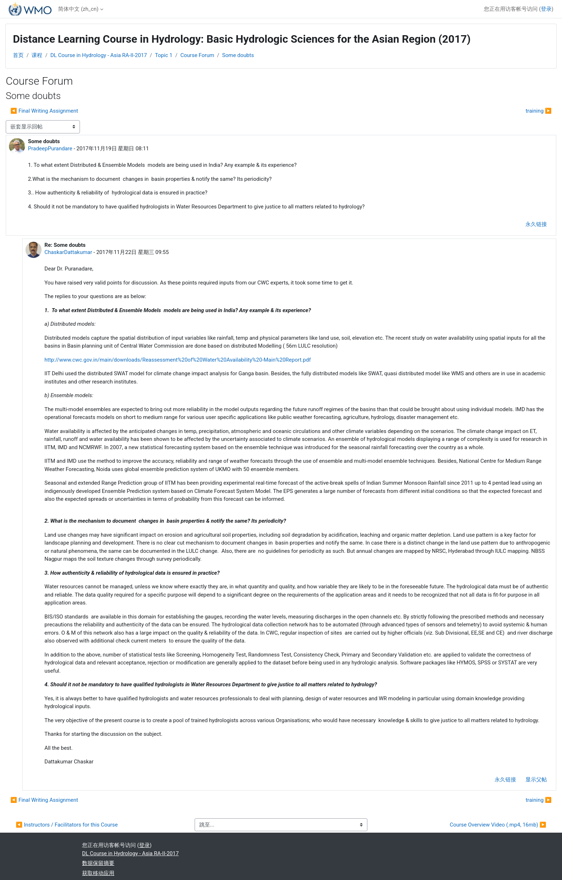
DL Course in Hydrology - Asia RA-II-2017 (98, 55)
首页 (18, 55)
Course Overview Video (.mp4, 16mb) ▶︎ (498, 825)
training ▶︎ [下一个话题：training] (538, 111)
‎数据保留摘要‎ (98, 863)
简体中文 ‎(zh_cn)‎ (78, 9)
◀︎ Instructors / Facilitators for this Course (67, 825)
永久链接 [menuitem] (536, 224)
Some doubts (238, 55)
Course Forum (197, 55)
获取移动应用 (98, 873)
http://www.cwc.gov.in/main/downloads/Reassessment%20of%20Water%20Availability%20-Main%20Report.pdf (177, 360)
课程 (37, 55)
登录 (546, 9)
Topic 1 (163, 55)
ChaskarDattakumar (68, 252)
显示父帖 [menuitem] (536, 779)
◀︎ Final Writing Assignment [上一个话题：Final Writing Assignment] (44, 111)
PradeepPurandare (50, 148)
